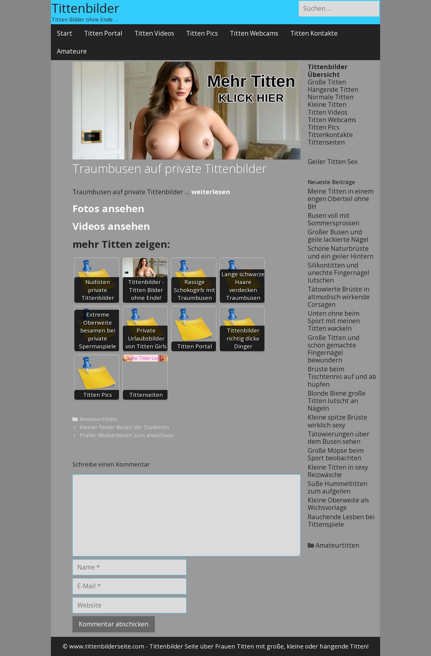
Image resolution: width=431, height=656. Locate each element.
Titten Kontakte (314, 33)
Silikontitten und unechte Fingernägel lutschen (338, 272)
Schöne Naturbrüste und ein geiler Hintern (341, 252)
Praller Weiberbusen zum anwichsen (126, 435)
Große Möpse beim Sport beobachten (336, 454)
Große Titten (327, 82)
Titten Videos (154, 33)
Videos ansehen (111, 226)
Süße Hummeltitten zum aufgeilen (337, 487)
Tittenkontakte (330, 134)
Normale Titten (330, 97)
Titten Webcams (254, 33)
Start (64, 33)
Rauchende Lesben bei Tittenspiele (341, 521)
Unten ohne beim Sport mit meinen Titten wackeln (334, 320)
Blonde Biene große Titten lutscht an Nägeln (336, 400)
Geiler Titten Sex (333, 161)
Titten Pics (202, 33)
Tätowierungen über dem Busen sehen (338, 438)
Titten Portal (103, 33)
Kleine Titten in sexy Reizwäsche (338, 471)
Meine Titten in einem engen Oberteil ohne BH (341, 198)
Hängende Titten (333, 89)
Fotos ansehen (108, 208)
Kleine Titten (327, 104)
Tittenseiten (326, 142)
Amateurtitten (98, 419)
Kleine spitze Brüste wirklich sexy (337, 421)
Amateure (72, 51)
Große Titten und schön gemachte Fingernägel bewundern (333, 349)
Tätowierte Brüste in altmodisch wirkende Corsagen (339, 296)
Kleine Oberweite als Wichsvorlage (338, 504)
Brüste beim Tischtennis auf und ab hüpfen (342, 376)
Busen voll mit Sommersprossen (333, 219)
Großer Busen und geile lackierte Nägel (338, 236)
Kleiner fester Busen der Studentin (124, 427)
